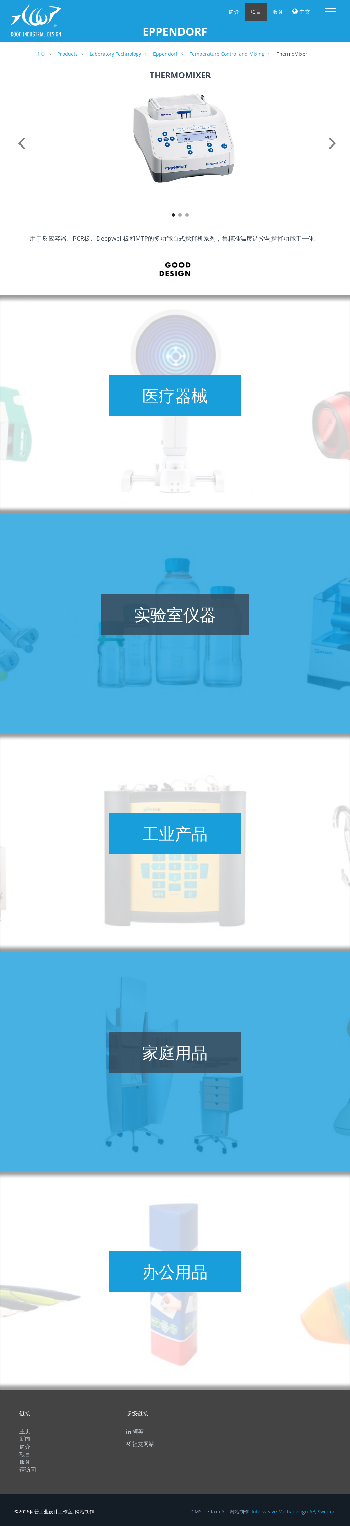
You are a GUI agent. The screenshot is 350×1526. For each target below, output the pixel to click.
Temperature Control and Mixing (227, 54)
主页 (40, 54)
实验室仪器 (175, 614)
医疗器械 (175, 395)
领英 (135, 1431)
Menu (330, 11)
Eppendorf (165, 54)
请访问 (27, 1469)
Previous (22, 150)
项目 (256, 11)
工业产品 (175, 833)
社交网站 (140, 1444)
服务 (277, 11)
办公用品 (175, 1271)
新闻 (24, 1438)
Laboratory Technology (115, 54)
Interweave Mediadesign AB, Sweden (294, 1512)
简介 (234, 11)
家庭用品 (175, 1052)
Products (67, 54)
